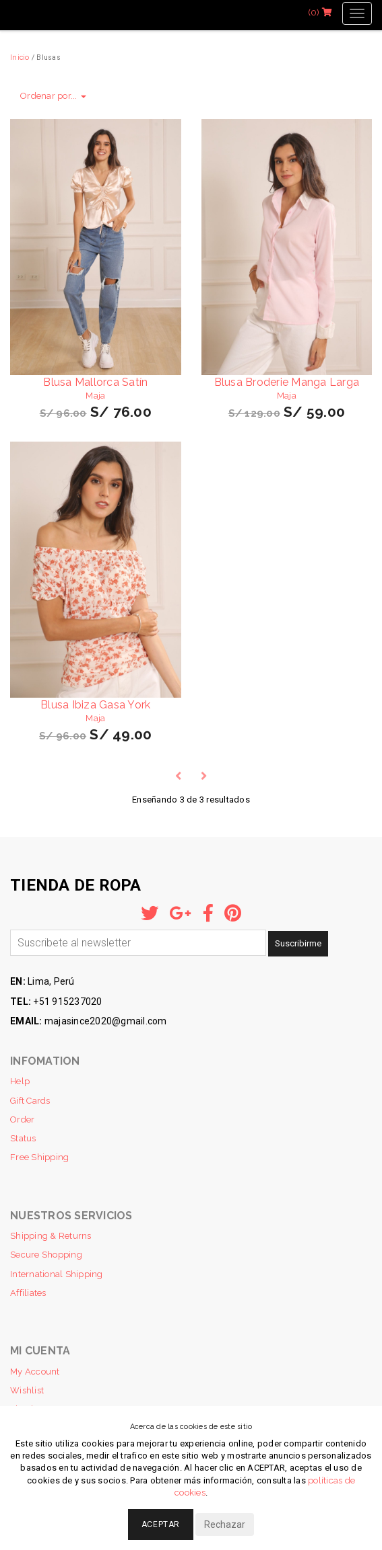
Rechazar (224, 1524)
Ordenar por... (53, 96)
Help (20, 1081)
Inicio (20, 57)
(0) (320, 12)
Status (23, 1138)
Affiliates (28, 1293)
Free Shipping (39, 1157)
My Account (35, 1372)
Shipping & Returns (51, 1236)
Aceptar (160, 1524)
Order (22, 1119)
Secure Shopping (46, 1255)
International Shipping (56, 1274)
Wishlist (27, 1390)
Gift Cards (30, 1101)
